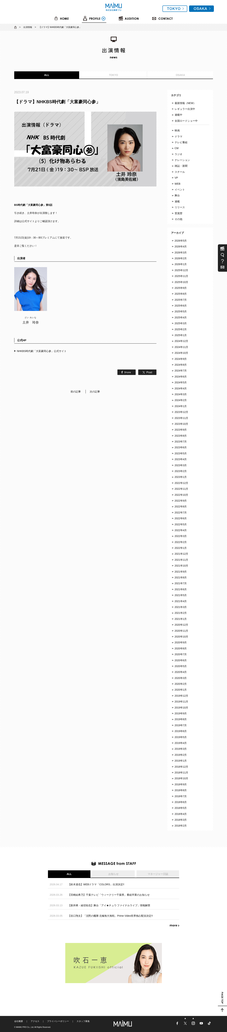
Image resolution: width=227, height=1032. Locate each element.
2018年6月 (181, 802)
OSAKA (180, 75)
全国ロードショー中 (186, 120)
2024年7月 (181, 370)
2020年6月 (181, 660)
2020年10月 (181, 636)
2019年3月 (181, 748)
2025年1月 (181, 335)
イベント (180, 189)
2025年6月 (181, 305)
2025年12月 (181, 270)
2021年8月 (181, 577)
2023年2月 (181, 471)
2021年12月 (181, 553)
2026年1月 (181, 264)
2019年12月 (181, 695)
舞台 (177, 195)
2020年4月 (181, 672)
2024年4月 (181, 388)
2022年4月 (181, 530)
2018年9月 (181, 784)
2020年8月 (181, 648)
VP (176, 177)
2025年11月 (181, 276)
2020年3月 (181, 678)
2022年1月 (181, 547)
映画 (177, 130)
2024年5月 (181, 382)
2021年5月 (181, 595)
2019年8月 (181, 719)
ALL (46, 75)
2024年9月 (181, 358)
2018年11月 (181, 772)
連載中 (178, 114)
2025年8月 (181, 293)
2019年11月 (181, 701)
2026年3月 (181, 252)
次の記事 (95, 391)
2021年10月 (181, 565)
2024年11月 (181, 347)
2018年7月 (181, 796)
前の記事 (76, 391)
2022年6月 (181, 518)
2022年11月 (181, 488)
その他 (178, 219)
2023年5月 (181, 453)
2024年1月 (181, 406)
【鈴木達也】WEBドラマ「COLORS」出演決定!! (96, 884)
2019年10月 (181, 707)
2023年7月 (181, 441)
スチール (180, 171)
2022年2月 (181, 542)
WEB (178, 183)
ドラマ (178, 136)
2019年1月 (181, 760)
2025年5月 (181, 311)
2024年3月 (181, 394)
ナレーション (182, 160)
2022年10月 (181, 494)
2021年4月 (181, 601)
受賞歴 (178, 213)
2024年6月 (181, 376)
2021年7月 (181, 583)
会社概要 (18, 1021)
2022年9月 (181, 500)
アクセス (35, 1021)
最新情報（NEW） (185, 103)
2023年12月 (181, 412)
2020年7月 (181, 654)
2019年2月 (181, 754)
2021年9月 (181, 571)
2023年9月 (181, 429)
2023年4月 (181, 459)
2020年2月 (181, 683)
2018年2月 (181, 825)
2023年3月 (181, 465)
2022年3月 (181, 536)
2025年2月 (181, 329)
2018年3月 (181, 819)
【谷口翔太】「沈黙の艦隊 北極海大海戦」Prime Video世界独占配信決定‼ (110, 915)
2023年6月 (181, 447)
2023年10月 (181, 423)
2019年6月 (181, 731)
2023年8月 (181, 435)
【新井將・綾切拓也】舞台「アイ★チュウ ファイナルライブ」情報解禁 (109, 905)
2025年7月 (181, 299)
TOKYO (113, 75)
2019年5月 (181, 737)
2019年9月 (181, 713)
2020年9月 (181, 642)
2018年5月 (181, 807)
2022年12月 (181, 483)
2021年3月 (181, 607)
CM (177, 148)
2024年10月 (181, 352)
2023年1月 (181, 476)
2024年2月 (181, 400)
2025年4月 (181, 317)
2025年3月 (181, 323)
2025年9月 (181, 287)
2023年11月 (181, 418)
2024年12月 (181, 341)
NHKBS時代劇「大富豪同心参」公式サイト (42, 351)
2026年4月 (181, 246)
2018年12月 (181, 766)
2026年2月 (181, 258)
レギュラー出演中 (185, 108)
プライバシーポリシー (58, 1021)
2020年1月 (181, 689)
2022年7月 (181, 512)
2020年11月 (181, 630)
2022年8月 (181, 506)
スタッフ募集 (83, 1021)
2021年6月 (181, 589)
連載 (177, 201)
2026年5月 (181, 240)
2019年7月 (181, 725)
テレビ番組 (181, 142)
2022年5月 (181, 524)
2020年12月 (181, 624)
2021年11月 (181, 559)
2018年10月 (181, 778)
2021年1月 (181, 618)
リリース (180, 207)
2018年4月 (181, 813)
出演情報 (27, 27)
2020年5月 (181, 666)
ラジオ (178, 154)
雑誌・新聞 (181, 165)
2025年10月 (181, 282)
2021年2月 (181, 612)
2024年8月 (181, 364)
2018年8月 (181, 790)
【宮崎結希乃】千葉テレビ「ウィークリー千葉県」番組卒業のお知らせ (109, 894)
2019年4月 (181, 743)
